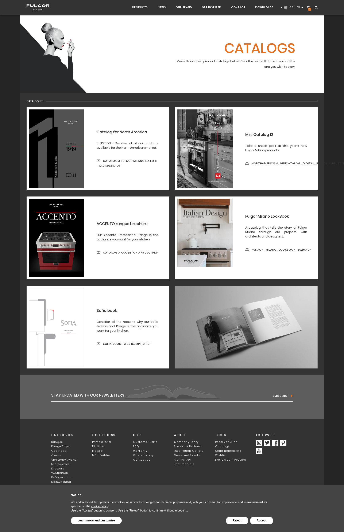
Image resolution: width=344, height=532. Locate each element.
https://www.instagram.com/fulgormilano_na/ (259, 443)
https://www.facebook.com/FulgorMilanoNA (275, 443)
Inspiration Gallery (188, 451)
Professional (102, 442)
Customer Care (145, 442)
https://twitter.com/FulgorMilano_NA (267, 443)
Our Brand (184, 7)
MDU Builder (101, 455)
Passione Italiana (187, 446)
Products (140, 7)
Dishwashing (61, 482)
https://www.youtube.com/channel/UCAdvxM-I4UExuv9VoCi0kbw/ (259, 451)
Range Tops (60, 446)
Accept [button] (262, 520)
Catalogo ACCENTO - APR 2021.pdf (130, 253)
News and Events (187, 455)
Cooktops (59, 451)
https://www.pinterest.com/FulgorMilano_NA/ (283, 443)
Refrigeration (61, 477)
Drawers (57, 468)
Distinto (98, 446)
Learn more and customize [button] (96, 520)
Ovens (56, 455)
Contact (238, 7)
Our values (182, 459)
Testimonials (184, 464)
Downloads (264, 7)
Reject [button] (237, 520)
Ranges (57, 442)
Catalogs (222, 446)
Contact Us (141, 459)
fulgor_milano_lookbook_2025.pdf (281, 250)
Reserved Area (226, 442)
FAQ (136, 446)
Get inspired (211, 7)
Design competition (230, 459)
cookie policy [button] (99, 506)
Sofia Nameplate (228, 451)
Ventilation (59, 473)
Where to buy (143, 455)
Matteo (97, 451)
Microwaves (60, 464)
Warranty (140, 451)
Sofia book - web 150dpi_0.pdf (127, 344)
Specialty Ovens (64, 459)
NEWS (162, 7)
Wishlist (309, 8)
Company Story (186, 442)
